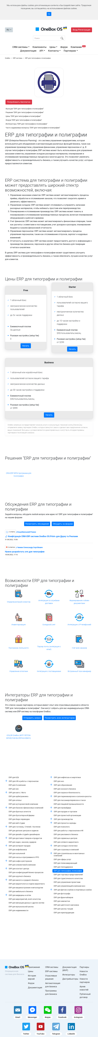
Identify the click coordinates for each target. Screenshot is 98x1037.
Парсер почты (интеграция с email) (49, 647)
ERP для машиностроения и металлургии (26, 888)
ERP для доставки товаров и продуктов (25, 838)
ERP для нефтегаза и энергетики (67, 777)
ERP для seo (14, 789)
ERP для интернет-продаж (19, 846)
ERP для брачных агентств (20, 812)
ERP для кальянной (17, 853)
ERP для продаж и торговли (65, 812)
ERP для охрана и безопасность (67, 793)
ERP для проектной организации (67, 815)
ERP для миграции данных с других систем (26, 903)
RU (8, 30)
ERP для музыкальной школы (21, 907)
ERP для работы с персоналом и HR (68, 831)
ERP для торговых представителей (68, 875)
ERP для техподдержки (63, 867)
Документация (28, 50)
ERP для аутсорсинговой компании (23, 804)
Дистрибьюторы (70, 979)
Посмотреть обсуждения (37, 524)
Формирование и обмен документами (79, 601)
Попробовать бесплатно (18, 102)
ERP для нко (59, 781)
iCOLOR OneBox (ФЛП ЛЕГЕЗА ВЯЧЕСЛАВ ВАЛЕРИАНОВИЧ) (18, 736)
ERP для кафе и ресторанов (20, 861)
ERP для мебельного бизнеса (21, 891)
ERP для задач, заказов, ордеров (22, 842)
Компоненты (39, 47)
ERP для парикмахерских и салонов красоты (72, 796)
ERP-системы (51, 971)
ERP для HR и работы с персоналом (23, 781)
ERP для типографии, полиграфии (68, 871)
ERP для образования (63, 785)
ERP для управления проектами (67, 882)
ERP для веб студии (17, 823)
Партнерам (70, 50)
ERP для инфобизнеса (18, 850)
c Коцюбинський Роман (26, 532)
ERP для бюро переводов (19, 819)
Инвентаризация (18, 625)
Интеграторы (68, 974)
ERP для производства (63, 819)
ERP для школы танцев (63, 909)
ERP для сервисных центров (65, 838)
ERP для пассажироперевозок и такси (70, 800)
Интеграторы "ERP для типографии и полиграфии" (26, 124)
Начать (25, 346)
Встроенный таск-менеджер (79, 671)
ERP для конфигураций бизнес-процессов (26, 872)
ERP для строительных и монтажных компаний (69, 854)
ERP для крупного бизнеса (20, 876)
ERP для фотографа (62, 894)
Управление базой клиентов (18, 602)
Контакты (53, 50)
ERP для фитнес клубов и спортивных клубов (73, 890)
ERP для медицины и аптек (20, 895)
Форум (64, 47)
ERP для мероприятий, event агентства (25, 899)
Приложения (34, 967)
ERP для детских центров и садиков (23, 831)
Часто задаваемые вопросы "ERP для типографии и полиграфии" (33, 128)
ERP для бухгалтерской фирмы (21, 815)
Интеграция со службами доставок (48, 601)
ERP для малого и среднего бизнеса (24, 880)
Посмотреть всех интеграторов (60, 718)
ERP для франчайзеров (63, 897)
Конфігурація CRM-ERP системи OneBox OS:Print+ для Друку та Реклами (41, 536)
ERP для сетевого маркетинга (66, 842)
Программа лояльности (19, 648)
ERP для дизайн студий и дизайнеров (24, 834)
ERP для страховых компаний (66, 850)
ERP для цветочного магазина (66, 905)
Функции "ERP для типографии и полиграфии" (25, 109)
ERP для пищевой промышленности (69, 804)
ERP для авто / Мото (17, 793)
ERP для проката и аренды (65, 823)
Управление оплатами (18, 671)
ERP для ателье (15, 800)
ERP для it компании (17, 785)
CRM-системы (20, 47)
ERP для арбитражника (18, 796)
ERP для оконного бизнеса (65, 789)
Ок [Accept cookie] (49, 14)
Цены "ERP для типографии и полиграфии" (23, 116)
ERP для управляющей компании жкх (69, 886)
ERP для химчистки (62, 901)
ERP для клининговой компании (22, 865)
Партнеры (84, 967)
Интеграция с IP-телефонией (79, 625)
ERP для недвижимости (18, 910)
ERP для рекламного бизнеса (66, 834)
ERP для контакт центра (19, 869)
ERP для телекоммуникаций (65, 863)
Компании (78, 47)
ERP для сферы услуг (62, 859)
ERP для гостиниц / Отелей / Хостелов (24, 827)
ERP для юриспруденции (64, 913)
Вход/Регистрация (81, 30)
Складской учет (48, 625)
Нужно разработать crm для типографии (24, 552)
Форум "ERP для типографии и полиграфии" (24, 120)
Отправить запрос (32, 718)
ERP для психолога (62, 827)
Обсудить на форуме (63, 524)
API (41, 50)
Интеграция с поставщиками (49, 671)
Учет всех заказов (79, 648)
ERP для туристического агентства (68, 878)
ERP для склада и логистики (65, 846)
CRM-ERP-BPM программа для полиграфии (18, 474)
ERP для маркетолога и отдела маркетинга (27, 884)
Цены (53, 47)
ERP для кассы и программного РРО (24, 857)
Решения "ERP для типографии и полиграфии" (25, 112)
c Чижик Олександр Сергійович (29, 547)
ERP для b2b (14, 777)
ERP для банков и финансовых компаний (26, 808)
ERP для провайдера (62, 808)
